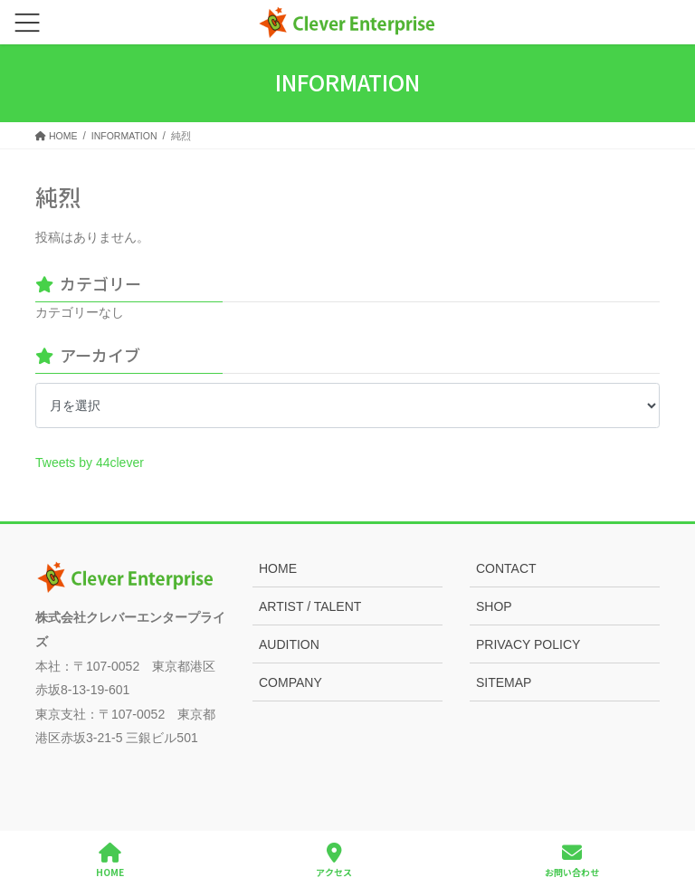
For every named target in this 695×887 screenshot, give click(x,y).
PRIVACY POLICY (528, 644)
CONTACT (506, 568)
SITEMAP (503, 682)
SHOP (494, 606)
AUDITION (289, 644)
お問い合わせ (572, 860)
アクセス (334, 860)
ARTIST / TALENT (310, 606)
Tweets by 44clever (89, 462)
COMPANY (290, 682)
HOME (278, 568)
